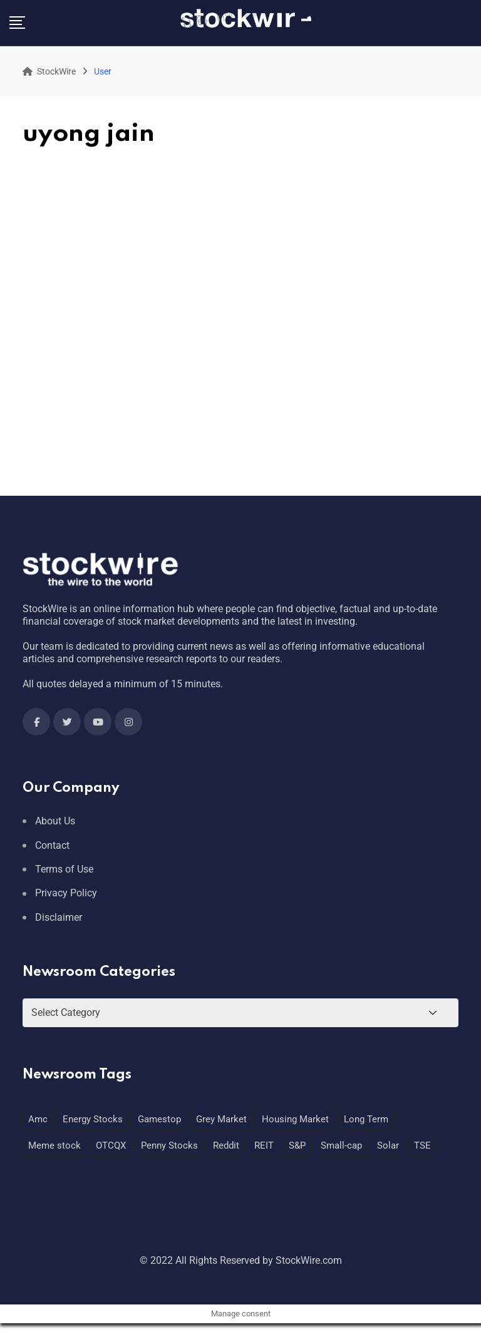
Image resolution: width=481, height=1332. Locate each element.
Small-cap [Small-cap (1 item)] (341, 1145)
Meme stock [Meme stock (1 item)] (54, 1145)
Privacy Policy (66, 893)
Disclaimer (58, 917)
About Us (55, 821)
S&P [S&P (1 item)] (297, 1145)
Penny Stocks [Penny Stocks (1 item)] (169, 1145)
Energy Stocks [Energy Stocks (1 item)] (93, 1119)
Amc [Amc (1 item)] (38, 1119)
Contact (52, 845)
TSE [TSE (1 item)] (422, 1145)
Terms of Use (64, 869)
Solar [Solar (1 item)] (388, 1145)
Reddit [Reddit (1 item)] (226, 1145)
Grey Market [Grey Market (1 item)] (221, 1119)
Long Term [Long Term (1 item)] (366, 1119)
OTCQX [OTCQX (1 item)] (111, 1145)
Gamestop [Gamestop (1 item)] (159, 1119)
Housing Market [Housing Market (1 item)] (295, 1119)
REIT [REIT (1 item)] (264, 1145)
